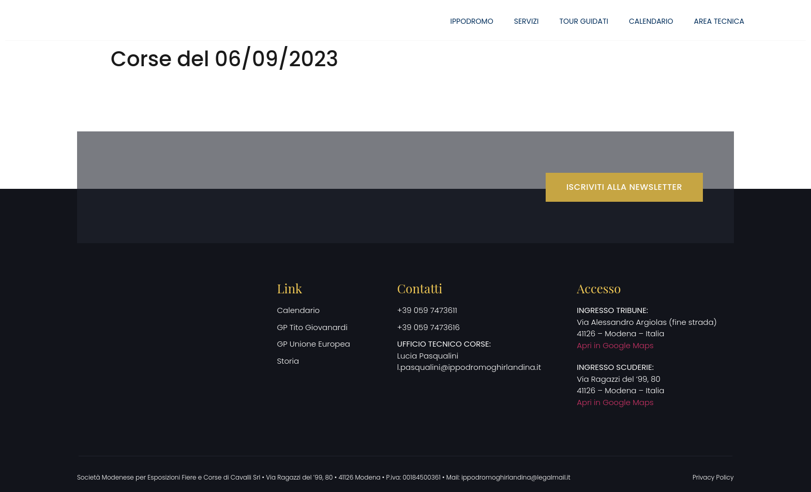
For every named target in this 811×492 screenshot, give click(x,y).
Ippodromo (471, 21)
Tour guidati (584, 21)
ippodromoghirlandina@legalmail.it (515, 477)
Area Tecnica (719, 21)
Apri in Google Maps (615, 345)
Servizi (526, 21)
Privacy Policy (713, 477)
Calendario (651, 21)
